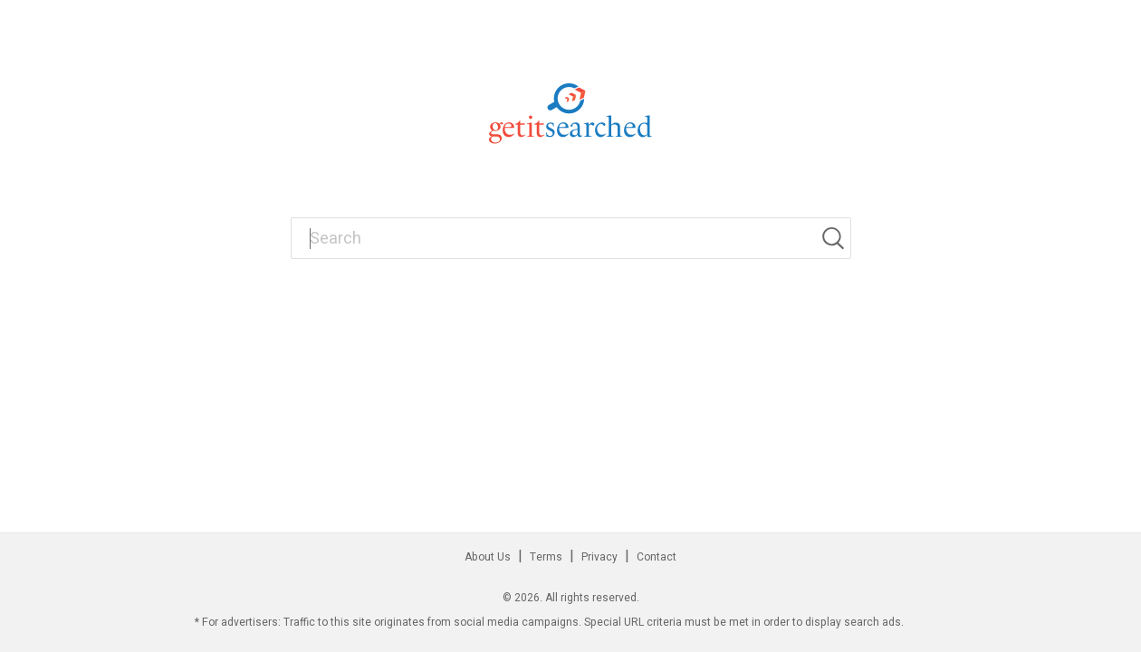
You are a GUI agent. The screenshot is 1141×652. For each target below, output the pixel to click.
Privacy (599, 557)
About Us (488, 557)
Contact (656, 557)
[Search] (835, 238)
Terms (546, 557)
